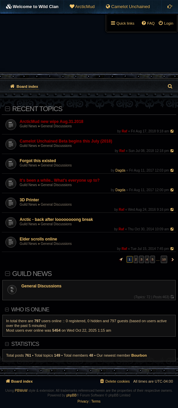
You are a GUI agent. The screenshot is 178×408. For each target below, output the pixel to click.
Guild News (28, 126)
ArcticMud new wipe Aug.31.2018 (51, 121)
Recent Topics (37, 108)
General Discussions (56, 126)
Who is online (30, 309)
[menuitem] (82, 7)
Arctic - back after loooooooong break (56, 219)
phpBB (71, 395)
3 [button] (141, 259)
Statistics (25, 344)
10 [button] (164, 259)
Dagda (120, 170)
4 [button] (147, 259)
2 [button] (136, 259)
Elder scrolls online (38, 239)
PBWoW (21, 390)
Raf (124, 131)
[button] (120, 259)
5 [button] (153, 259)
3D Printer (29, 200)
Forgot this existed (38, 160)
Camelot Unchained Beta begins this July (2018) (66, 141)
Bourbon (139, 355)
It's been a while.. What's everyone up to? (59, 180)
